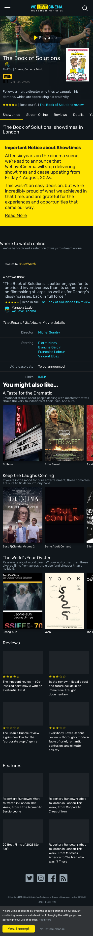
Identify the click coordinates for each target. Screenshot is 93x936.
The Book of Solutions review (62, 105)
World (39, 69)
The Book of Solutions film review (65, 302)
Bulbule (8, 464)
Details (78, 115)
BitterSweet (52, 464)
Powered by (20, 264)
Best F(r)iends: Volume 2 (19, 546)
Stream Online (37, 115)
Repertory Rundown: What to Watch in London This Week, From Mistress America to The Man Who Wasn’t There (67, 853)
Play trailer (44, 37)
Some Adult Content (58, 546)
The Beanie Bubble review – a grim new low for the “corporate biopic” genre (22, 737)
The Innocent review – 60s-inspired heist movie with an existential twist (22, 686)
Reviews (60, 115)
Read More (45, 919)
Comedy (30, 69)
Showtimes (11, 115)
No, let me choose (52, 929)
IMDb (42, 377)
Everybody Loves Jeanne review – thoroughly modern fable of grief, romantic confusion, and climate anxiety (69, 741)
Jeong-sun (10, 632)
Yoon (48, 632)
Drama (19, 69)
